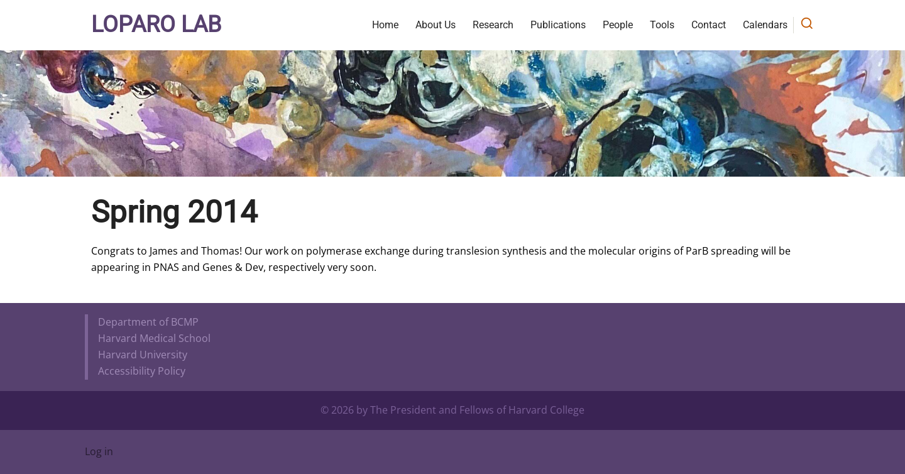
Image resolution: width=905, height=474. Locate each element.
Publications (558, 25)
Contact (708, 25)
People (618, 25)
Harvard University (142, 354)
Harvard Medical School (154, 338)
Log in (99, 451)
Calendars (765, 25)
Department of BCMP (148, 322)
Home (385, 25)
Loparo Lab (156, 24)
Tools (662, 25)
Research (493, 25)
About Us (435, 25)
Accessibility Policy (141, 371)
